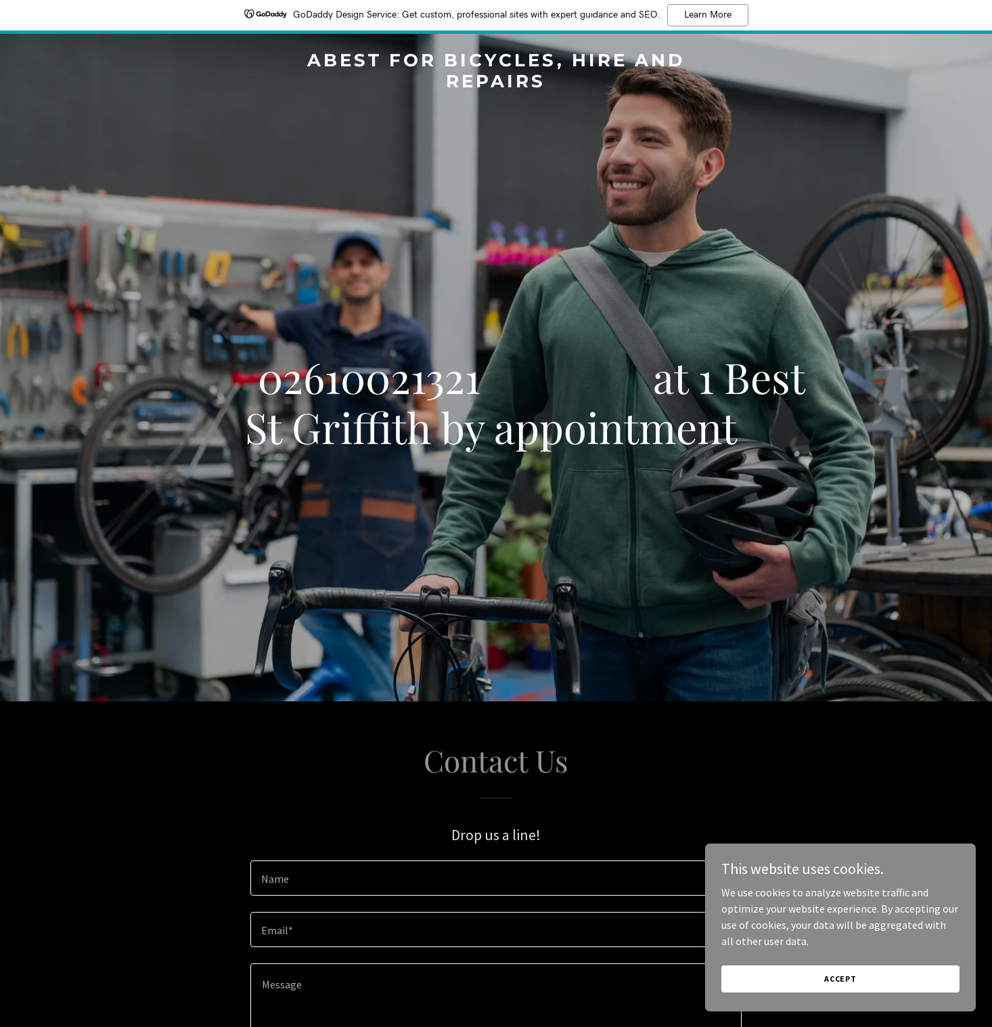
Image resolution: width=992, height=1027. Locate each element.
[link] (496, 83)
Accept (840, 979)
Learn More (707, 15)
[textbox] (495, 878)
